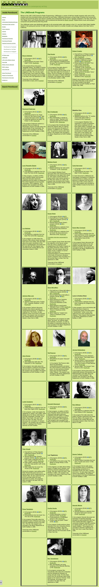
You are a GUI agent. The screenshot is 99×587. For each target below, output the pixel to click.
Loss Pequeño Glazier (29, 165)
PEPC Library (5, 67)
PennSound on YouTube (9, 49)
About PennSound (6, 73)
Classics (4, 34)
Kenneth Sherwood (54, 404)
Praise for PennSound (7, 75)
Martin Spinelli (69, 20)
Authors (4, 17)
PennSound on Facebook (9, 47)
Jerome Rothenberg (79, 350)
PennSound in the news (8, 77)
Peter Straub (26, 449)
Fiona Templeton (27, 509)
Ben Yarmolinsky (53, 558)
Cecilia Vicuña (52, 508)
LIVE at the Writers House (8, 60)
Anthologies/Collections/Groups (10, 22)
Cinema (4, 31)
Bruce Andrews (27, 55)
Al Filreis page (5, 55)
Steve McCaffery (53, 287)
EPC (33, 80)
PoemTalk (4, 62)
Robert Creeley (77, 51)
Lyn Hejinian (26, 228)
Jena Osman (26, 356)
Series (3, 19)
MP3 (40, 58)
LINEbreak (4, 57)
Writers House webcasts (8, 64)
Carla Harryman (77, 165)
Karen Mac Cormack (79, 227)
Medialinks (4, 36)
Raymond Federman (28, 109)
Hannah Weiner (77, 505)
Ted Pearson (52, 353)
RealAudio (28, 60)
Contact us (4, 80)
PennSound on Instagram (9, 51)
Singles (4, 26)
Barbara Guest (52, 162)
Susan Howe (52, 213)
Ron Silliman (77, 405)
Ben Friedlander (53, 112)
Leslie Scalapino (27, 402)
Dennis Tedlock (77, 454)
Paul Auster (51, 54)
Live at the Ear (5, 69)
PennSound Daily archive (8, 24)
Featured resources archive (9, 43)
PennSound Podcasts (7, 38)
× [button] (1, 582)
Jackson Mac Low (28, 296)
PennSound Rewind (7, 41)
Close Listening (6, 29)
